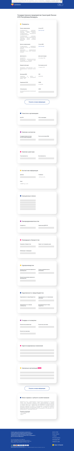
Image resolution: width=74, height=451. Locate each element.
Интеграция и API (56, 439)
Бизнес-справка (55, 434)
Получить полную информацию (37, 102)
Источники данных (56, 437)
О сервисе (54, 435)
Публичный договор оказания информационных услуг (17, 446)
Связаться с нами (56, 441)
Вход (60, 4)
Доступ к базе (55, 432)
